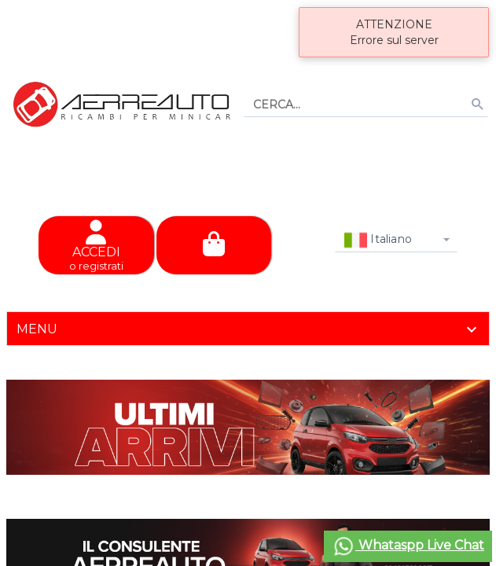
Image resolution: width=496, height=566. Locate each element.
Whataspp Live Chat (408, 546)
